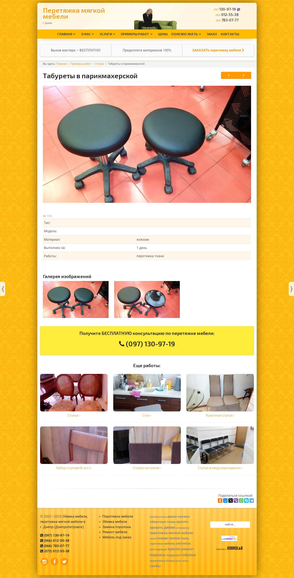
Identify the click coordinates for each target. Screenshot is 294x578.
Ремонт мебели (115, 532)
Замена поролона (117, 527)
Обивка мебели (115, 522)
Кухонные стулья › (220, 415)
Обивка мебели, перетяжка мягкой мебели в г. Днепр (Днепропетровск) (64, 521)
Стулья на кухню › (147, 468)
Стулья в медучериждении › (220, 468)
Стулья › (74, 415)
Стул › (147, 415)
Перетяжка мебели (118, 516)
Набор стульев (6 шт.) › (74, 468)
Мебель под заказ (117, 537)
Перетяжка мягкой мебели (74, 13)
